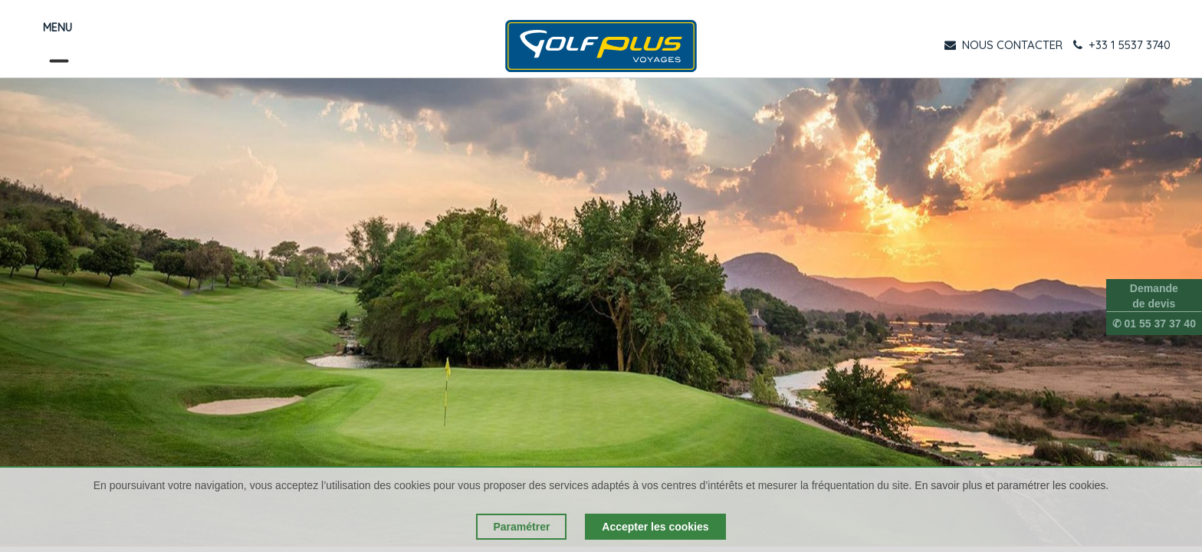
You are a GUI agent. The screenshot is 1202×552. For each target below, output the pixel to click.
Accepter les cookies (655, 527)
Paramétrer (521, 527)
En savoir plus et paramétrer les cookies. (1011, 485)
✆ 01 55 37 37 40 (1154, 323)
